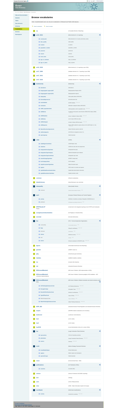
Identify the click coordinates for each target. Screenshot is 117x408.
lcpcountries (44, 335)
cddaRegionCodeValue (46, 143)
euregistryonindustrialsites (44, 212)
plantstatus (43, 338)
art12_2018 (39, 67)
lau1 (37, 319)
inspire (38, 310)
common (39, 178)
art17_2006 (39, 71)
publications (40, 365)
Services (17, 31)
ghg (37, 253)
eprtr (37, 195)
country (42, 393)
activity (42, 199)
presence (43, 50)
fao (37, 221)
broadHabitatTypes (45, 350)
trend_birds (43, 56)
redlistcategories (45, 132)
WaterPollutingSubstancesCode (48, 301)
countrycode (44, 39)
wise (37, 386)
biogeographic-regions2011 (47, 93)
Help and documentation (21, 15)
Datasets (17, 17)
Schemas (17, 26)
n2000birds (43, 111)
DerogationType (44, 289)
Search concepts (49, 26)
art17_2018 (39, 79)
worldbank (39, 390)
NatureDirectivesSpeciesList (47, 129)
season (42, 53)
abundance (43, 87)
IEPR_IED (39, 306)
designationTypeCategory (47, 152)
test (37, 377)
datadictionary (40, 182)
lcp (37, 331)
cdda (37, 140)
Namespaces (18, 34)
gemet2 (38, 249)
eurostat (38, 217)
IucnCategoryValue (45, 161)
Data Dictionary (27, 12)
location (42, 44)
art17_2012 (39, 75)
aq (37, 31)
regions (42, 167)
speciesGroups (44, 356)
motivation (43, 105)
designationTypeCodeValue (47, 155)
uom (37, 381)
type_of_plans (44, 62)
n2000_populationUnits (46, 108)
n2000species (44, 125)
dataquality (43, 96)
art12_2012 (39, 35)
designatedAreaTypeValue (47, 149)
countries (43, 368)
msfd (37, 346)
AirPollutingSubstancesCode (47, 285)
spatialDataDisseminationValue (48, 170)
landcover (39, 314)
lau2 (37, 323)
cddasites (43, 146)
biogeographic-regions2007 (47, 90)
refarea (42, 234)
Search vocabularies (38, 26)
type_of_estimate (45, 59)
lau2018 (38, 327)
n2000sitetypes (44, 122)
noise (38, 360)
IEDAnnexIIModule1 (42, 270)
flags (42, 228)
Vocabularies (18, 29)
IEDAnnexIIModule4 (42, 280)
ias (37, 262)
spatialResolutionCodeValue (47, 173)
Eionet (21, 12)
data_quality (43, 41)
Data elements (18, 23)
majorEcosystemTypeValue (47, 164)
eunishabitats (44, 102)
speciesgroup (44, 135)
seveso (38, 373)
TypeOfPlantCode (45, 295)
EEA (21, 1)
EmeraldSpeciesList (45, 99)
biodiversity (39, 83)
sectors (42, 341)
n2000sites (43, 119)
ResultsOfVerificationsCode (47, 292)
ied (37, 266)
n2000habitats (44, 115)
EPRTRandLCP (40, 207)
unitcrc (42, 240)
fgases (38, 245)
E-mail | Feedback (19, 403)
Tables (16, 20)
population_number (45, 47)
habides (38, 258)
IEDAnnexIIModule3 (42, 274)
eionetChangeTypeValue (46, 158)
